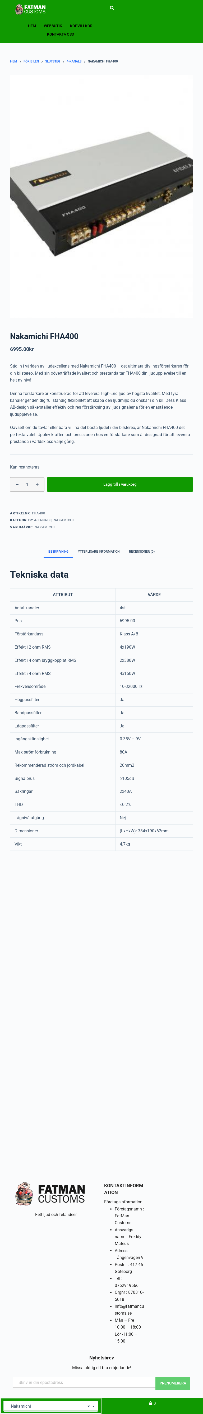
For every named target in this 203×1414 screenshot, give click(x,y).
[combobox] (50, 1406)
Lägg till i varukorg (120, 484)
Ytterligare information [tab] (98, 551)
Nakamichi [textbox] (49, 1406)
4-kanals (43, 520)
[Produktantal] (27, 484)
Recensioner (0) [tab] (142, 551)
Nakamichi (64, 520)
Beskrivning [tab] (58, 551)
